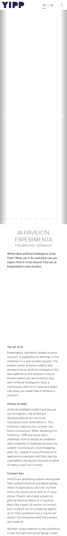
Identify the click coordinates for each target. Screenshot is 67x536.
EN (44, 5)
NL (51, 5)
